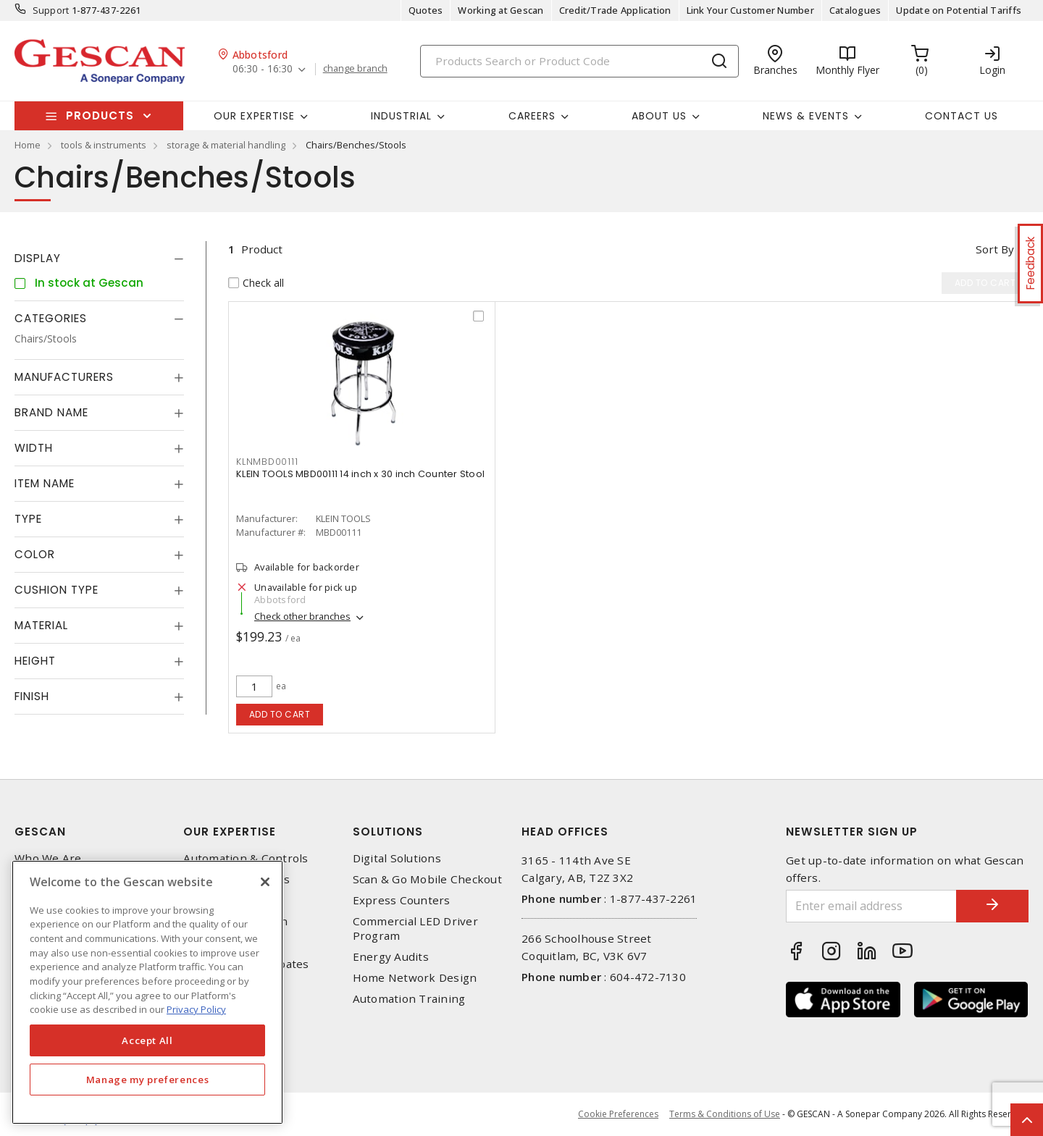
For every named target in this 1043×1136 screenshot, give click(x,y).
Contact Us (961, 116)
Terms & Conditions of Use (724, 1114)
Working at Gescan (500, 10)
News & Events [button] (806, 116)
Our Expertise (229, 831)
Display (37, 258)
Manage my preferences (147, 1079)
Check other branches (302, 616)
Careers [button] (532, 116)
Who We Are (48, 858)
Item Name (44, 483)
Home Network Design (415, 978)
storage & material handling (226, 144)
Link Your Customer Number (750, 10)
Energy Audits (391, 957)
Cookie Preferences (618, 1114)
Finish (31, 696)
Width (33, 447)
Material (41, 625)
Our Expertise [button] (254, 116)
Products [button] (100, 115)
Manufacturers (64, 376)
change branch (355, 69)
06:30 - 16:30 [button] (263, 69)
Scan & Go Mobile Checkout (427, 879)
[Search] (579, 61)
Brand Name (51, 412)
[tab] (99, 258)
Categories (50, 318)
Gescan (40, 831)
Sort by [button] (995, 249)
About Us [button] (659, 116)
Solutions (388, 831)
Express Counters (402, 900)
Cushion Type (56, 589)
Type (28, 518)
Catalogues (855, 10)
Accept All (147, 1040)
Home (27, 144)
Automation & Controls (245, 858)
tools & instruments (103, 144)
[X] (265, 882)
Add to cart (280, 714)
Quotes (426, 10)
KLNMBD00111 (267, 461)
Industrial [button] (401, 116)
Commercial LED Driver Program (415, 928)
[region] (147, 992)
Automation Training (409, 999)
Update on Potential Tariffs (958, 10)
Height (35, 660)
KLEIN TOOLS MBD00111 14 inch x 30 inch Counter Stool (360, 474)
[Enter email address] (871, 906)
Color (34, 554)
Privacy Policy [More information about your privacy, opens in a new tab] (196, 1009)
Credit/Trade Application (615, 10)
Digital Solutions (397, 858)
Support (51, 10)
